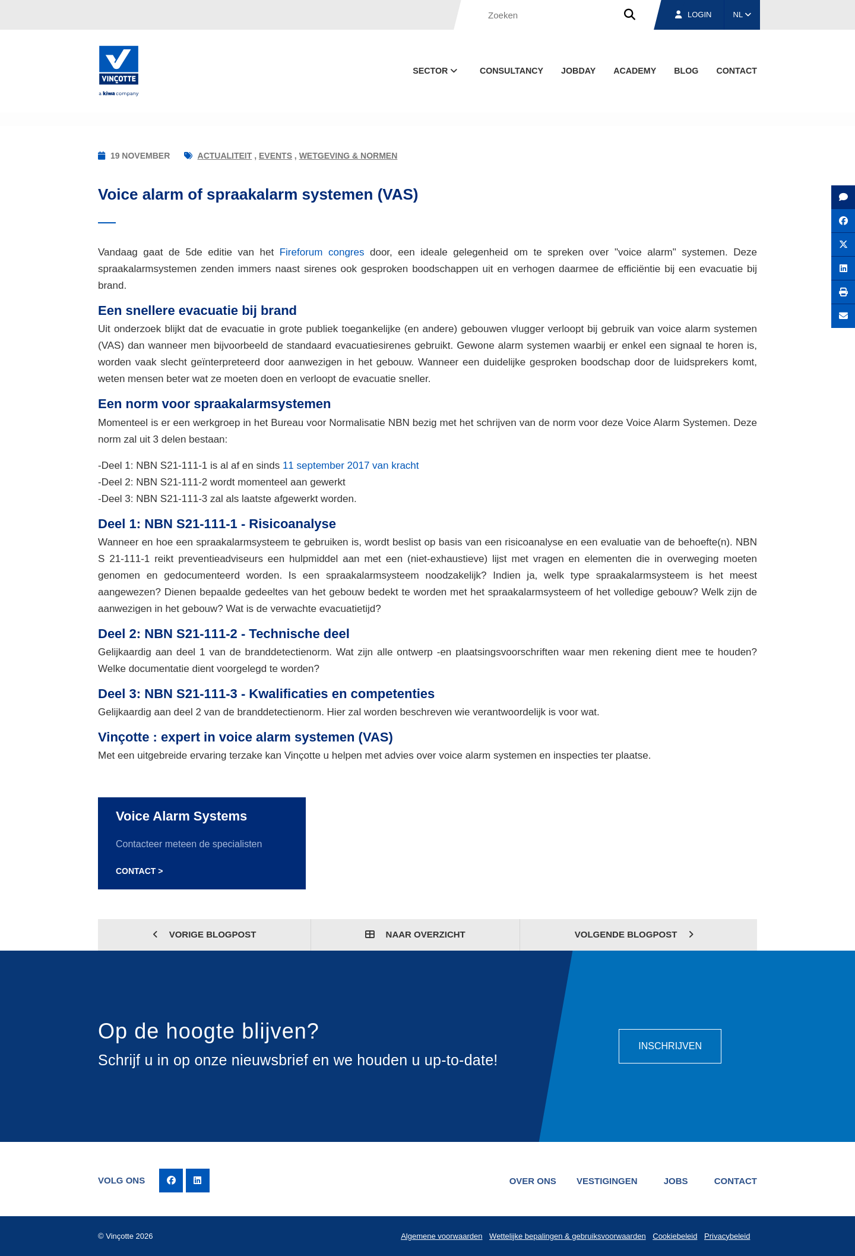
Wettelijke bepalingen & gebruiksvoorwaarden (567, 1236)
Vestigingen (607, 1181)
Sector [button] (436, 70)
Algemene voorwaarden (441, 1236)
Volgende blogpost (634, 934)
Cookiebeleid (675, 1236)
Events (275, 155)
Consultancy (511, 70)
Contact (736, 70)
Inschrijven (670, 1046)
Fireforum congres (322, 252)
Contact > (139, 871)
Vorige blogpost (204, 934)
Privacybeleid (727, 1236)
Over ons (532, 1181)
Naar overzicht (415, 934)
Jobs (676, 1181)
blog (686, 70)
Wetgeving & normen (348, 155)
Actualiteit (225, 155)
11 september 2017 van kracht (351, 465)
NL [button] (742, 14)
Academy (634, 70)
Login (693, 14)
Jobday (578, 70)
